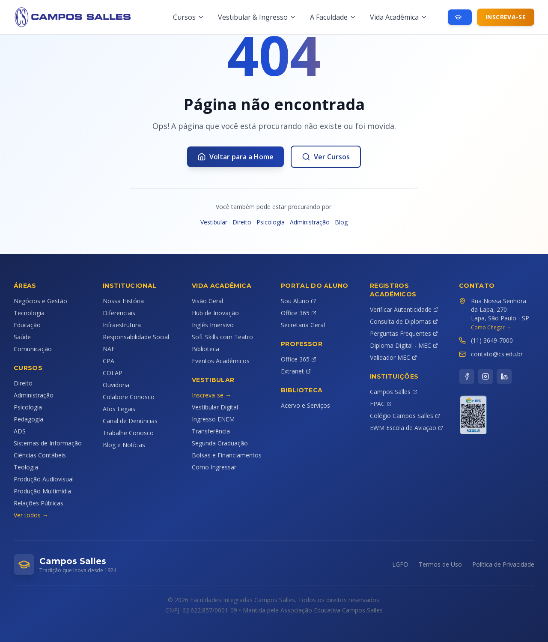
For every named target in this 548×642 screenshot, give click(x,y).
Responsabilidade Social (136, 337)
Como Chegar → (491, 327)
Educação (27, 325)
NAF (109, 349)
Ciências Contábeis (40, 455)
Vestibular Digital (215, 407)
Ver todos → (31, 515)
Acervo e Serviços (305, 405)
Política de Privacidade (503, 564)
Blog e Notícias (124, 445)
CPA (108, 361)
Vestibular (213, 222)
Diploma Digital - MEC (404, 345)
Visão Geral (207, 301)
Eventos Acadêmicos (221, 361)
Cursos (188, 17)
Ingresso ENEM (213, 419)
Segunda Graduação (220, 443)
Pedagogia (28, 419)
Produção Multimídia (42, 491)
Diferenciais (119, 313)
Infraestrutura (122, 325)
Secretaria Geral (303, 325)
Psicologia (270, 222)
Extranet (296, 371)
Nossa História (123, 301)
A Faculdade (333, 17)
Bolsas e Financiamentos (227, 455)
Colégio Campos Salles (405, 416)
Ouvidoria (116, 385)
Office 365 (298, 313)
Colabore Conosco (129, 397)
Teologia (26, 467)
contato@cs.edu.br (497, 354)
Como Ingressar (214, 467)
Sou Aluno (298, 301)
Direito (241, 222)
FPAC (381, 404)
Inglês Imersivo (213, 325)
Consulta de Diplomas (404, 321)
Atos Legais (119, 409)
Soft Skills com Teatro (222, 337)
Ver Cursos (326, 156)
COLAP (112, 373)
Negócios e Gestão (40, 301)
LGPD (400, 564)
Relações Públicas (38, 503)
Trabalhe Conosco (128, 433)
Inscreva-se (505, 17)
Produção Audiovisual (44, 479)
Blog (341, 222)
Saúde (22, 337)
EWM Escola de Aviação (406, 428)
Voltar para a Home (235, 156)
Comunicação (33, 349)
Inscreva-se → (211, 395)
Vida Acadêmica (398, 17)
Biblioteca (205, 349)
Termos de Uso (440, 564)
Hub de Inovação (215, 313)
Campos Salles (393, 392)
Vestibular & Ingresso (257, 17)
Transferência (211, 431)
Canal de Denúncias (130, 421)
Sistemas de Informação (48, 443)
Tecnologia (29, 313)
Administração (310, 222)
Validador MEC (393, 357)
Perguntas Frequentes (404, 333)
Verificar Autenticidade (404, 309)
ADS (20, 431)
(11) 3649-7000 (492, 340)
